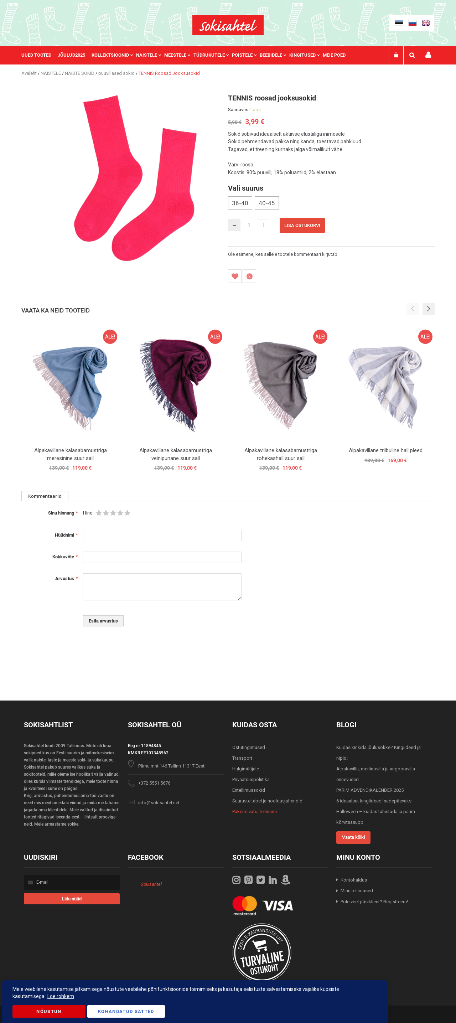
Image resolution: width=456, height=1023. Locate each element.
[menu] (187, 55)
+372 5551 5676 (154, 783)
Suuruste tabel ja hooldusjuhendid (267, 801)
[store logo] (228, 25)
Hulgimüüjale (245, 768)
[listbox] (331, 203)
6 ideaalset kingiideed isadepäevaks (373, 801)
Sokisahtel (151, 884)
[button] (429, 309)
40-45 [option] (267, 203)
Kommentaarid (45, 496)
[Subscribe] (72, 898)
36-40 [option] (240, 203)
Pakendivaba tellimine (254, 811)
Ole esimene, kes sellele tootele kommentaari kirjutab (282, 254)
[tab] (44, 496)
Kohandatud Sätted (126, 1011)
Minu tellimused (357, 890)
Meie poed (334, 55)
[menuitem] (39, 55)
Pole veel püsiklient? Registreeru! (374, 901)
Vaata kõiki (353, 837)
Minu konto (428, 55)
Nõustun (48, 1011)
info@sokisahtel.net (159, 802)
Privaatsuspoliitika (251, 779)
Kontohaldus (354, 880)
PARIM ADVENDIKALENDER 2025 (370, 790)
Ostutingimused (248, 747)
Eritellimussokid (248, 790)
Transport (242, 758)
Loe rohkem (60, 996)
